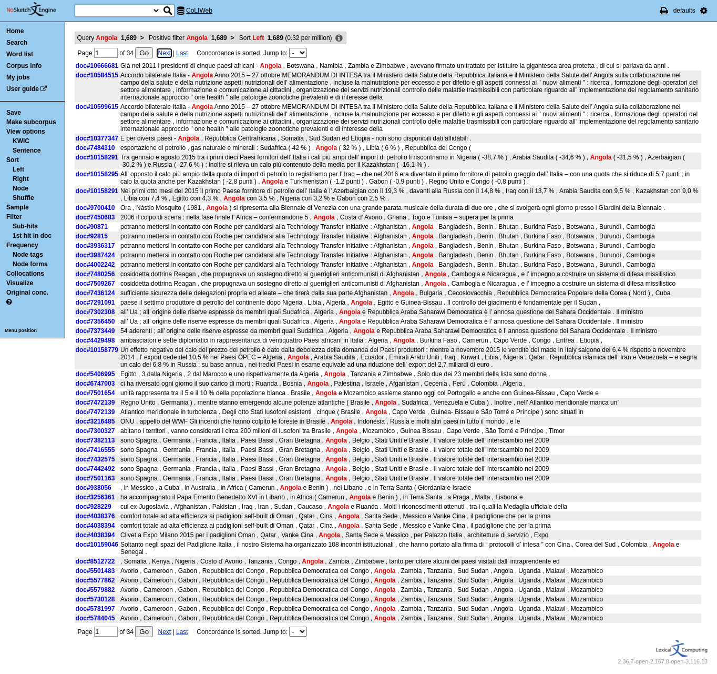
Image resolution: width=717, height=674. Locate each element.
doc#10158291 (97, 157)
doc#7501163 (95, 478)
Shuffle (23, 198)
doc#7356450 (95, 321)
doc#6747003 (95, 383)
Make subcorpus (31, 122)
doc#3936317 (95, 245)
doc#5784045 (95, 618)
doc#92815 (92, 236)
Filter (14, 216)
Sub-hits (25, 226)
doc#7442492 (95, 468)
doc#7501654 (95, 393)
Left (18, 169)
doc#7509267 (95, 283)
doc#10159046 (97, 544)
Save (13, 112)
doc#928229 (93, 506)
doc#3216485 (95, 421)
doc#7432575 (95, 459)
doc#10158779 (97, 350)
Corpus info (24, 65)
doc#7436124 (95, 293)
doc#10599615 (97, 106)
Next (164, 53)
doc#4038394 (95, 525)
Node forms (30, 264)
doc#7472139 (95, 402)
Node (20, 188)
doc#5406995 (95, 374)
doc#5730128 (95, 599)
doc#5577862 (95, 580)
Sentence (26, 150)
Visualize (19, 283)
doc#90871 (92, 226)
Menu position (21, 330)
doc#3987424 (95, 255)
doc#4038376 (95, 516)
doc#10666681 (97, 65)
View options (25, 131)
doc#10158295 (97, 174)
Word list (19, 54)
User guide (22, 89)
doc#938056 (93, 487)
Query (107, 38)
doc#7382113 (95, 440)
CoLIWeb (199, 10)
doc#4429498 (95, 340)
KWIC (21, 141)
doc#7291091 (95, 302)
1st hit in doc (32, 235)
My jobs (18, 77)
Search (16, 42)
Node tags (28, 254)
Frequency (22, 245)
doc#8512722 (95, 561)
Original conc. (27, 292)
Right (21, 179)
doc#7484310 (95, 148)
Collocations (25, 273)
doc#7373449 (95, 331)
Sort (12, 160)
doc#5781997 (95, 608)
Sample (17, 207)
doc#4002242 (95, 264)
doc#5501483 (95, 571)
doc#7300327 (95, 431)
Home (15, 31)
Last (182, 53)
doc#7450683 (95, 217)
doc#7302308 (95, 312)
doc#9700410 (95, 208)
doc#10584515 (97, 75)
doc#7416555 (95, 450)
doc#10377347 (97, 138)
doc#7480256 (95, 274)
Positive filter (188, 38)
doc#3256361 (95, 497)
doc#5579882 (95, 589)
